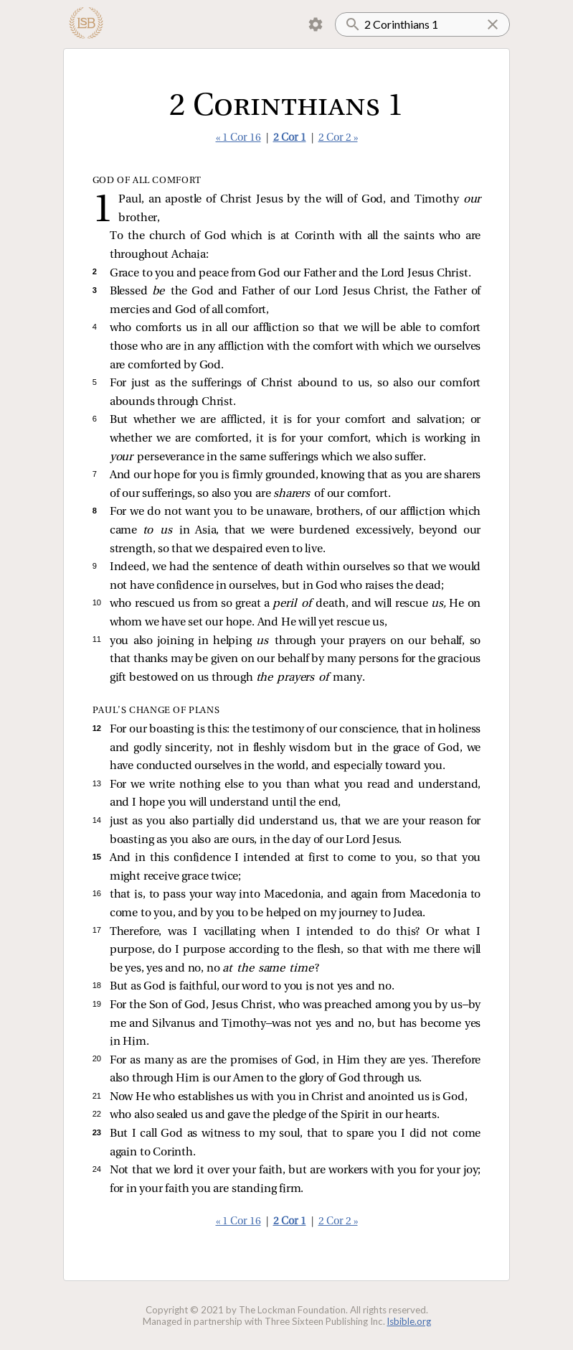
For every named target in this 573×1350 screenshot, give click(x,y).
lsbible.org (409, 1321)
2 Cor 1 (289, 138)
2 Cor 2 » (338, 138)
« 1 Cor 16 (238, 138)
